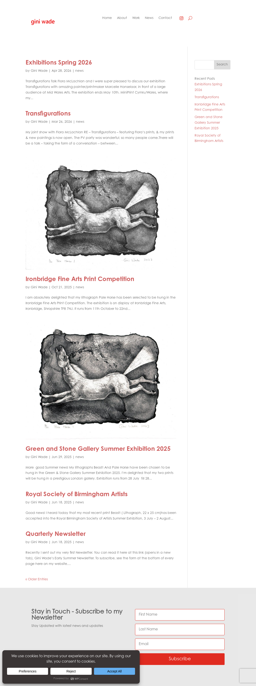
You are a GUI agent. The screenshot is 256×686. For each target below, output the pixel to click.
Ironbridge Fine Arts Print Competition (80, 280)
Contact (165, 18)
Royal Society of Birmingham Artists (77, 495)
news (79, 71)
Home (107, 18)
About (122, 18)
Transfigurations (48, 114)
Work (136, 18)
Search (222, 64)
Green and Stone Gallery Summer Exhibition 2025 (98, 449)
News (149, 18)
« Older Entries (37, 579)
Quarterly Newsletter (56, 534)
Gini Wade (39, 71)
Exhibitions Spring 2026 (59, 63)
